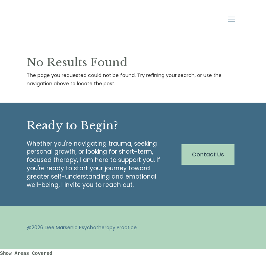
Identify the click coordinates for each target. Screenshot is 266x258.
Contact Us (208, 154)
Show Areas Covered (26, 253)
